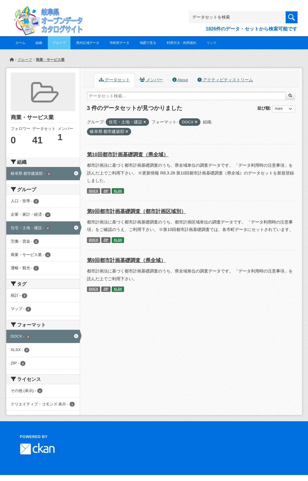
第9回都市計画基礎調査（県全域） (126, 260)
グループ (59, 43)
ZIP (105, 191)
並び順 (263, 108)
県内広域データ (87, 43)
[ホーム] (12, 60)
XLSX (118, 191)
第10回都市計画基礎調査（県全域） (128, 154)
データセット (114, 80)
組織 (39, 43)
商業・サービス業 (50, 60)
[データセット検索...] (186, 96)
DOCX (93, 191)
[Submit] (290, 96)
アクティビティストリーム (225, 80)
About (180, 80)
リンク (212, 43)
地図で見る (148, 43)
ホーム (20, 43)
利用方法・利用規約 (181, 43)
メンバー (151, 80)
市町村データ (119, 43)
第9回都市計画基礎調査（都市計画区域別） (136, 211)
